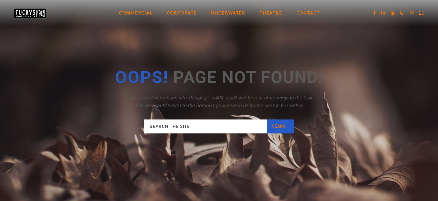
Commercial (136, 12)
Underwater (228, 12)
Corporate (182, 12)
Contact (308, 12)
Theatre (271, 12)
